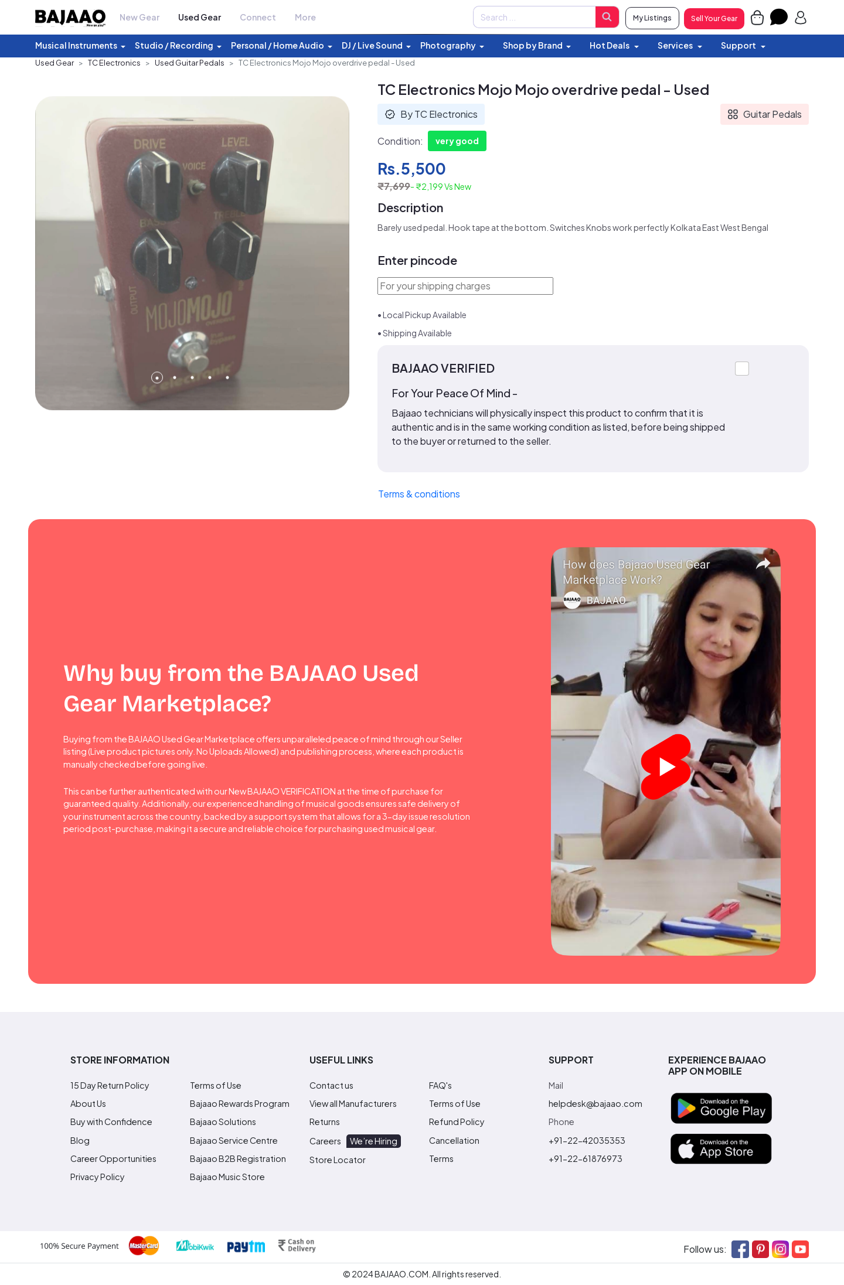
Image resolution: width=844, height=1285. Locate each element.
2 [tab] (175, 398)
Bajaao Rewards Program (240, 1103)
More (305, 17)
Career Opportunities (113, 1158)
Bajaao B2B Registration (238, 1158)
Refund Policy (457, 1121)
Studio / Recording (174, 45)
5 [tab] (227, 398)
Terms (441, 1158)
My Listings (652, 17)
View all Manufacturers (353, 1103)
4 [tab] (210, 398)
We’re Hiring (373, 1141)
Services (676, 45)
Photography (448, 45)
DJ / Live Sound (372, 45)
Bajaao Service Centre (234, 1140)
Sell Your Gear (714, 18)
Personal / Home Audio (277, 45)
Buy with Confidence (111, 1121)
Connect (258, 17)
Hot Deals (610, 45)
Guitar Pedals (764, 114)
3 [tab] (192, 398)
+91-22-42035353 (587, 1140)
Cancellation (454, 1140)
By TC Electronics (431, 114)
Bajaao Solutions (223, 1121)
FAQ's (440, 1085)
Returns (324, 1121)
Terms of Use (215, 1085)
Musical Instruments (76, 45)
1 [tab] (157, 398)
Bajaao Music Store (227, 1176)
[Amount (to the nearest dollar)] (534, 17)
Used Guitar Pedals (189, 62)
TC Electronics (114, 62)
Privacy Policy (97, 1176)
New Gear (139, 17)
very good (457, 140)
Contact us (331, 1085)
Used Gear (199, 17)
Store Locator (337, 1159)
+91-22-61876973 (585, 1158)
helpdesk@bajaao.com (595, 1103)
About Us (88, 1103)
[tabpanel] (192, 274)
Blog (80, 1140)
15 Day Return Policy (109, 1085)
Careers (355, 1141)
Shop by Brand (533, 45)
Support (739, 45)
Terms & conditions (419, 494)
